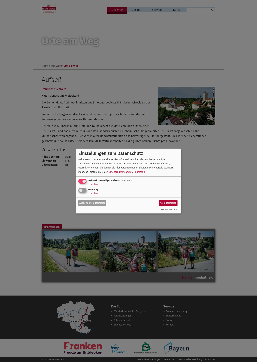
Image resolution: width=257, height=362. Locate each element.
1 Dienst (93, 184)
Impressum (140, 171)
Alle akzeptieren (168, 203)
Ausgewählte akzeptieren (92, 203)
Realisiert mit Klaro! (169, 209)
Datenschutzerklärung (120, 171)
